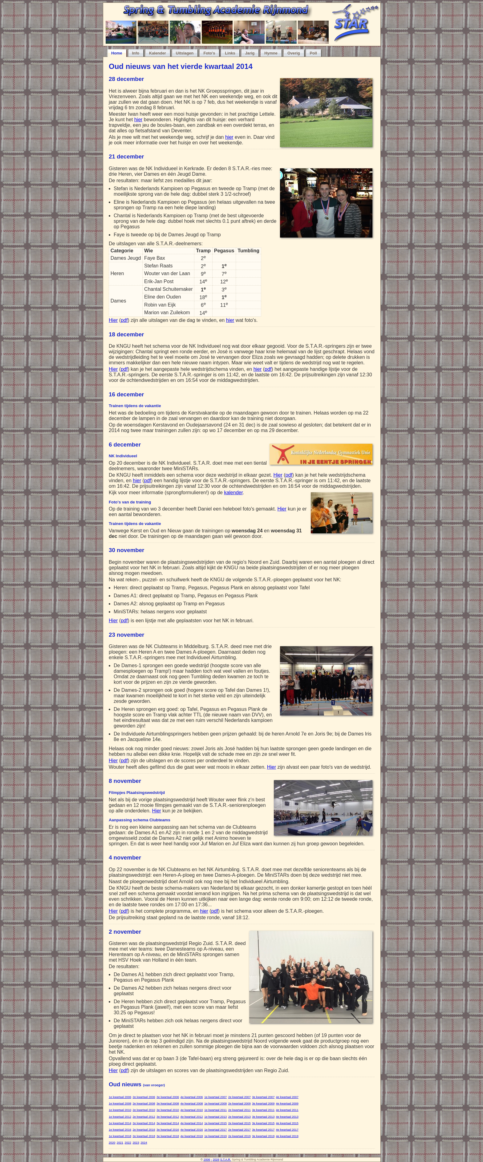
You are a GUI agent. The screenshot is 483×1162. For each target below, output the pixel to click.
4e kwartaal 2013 (287, 1116)
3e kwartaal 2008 (167, 1103)
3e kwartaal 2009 (263, 1103)
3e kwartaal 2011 (263, 1110)
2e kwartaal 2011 (239, 1110)
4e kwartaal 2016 (192, 1129)
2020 (112, 1142)
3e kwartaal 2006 (167, 1097)
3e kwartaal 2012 (167, 1116)
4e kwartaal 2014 (192, 1123)
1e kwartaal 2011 (215, 1110)
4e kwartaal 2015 (287, 1123)
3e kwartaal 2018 (167, 1136)
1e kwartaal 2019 (215, 1136)
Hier (113, 320)
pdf (124, 320)
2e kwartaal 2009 (239, 1103)
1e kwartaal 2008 (120, 1103)
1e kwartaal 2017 (215, 1129)
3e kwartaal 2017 (263, 1129)
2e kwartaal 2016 (144, 1129)
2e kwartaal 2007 (239, 1097)
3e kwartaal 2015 (263, 1123)
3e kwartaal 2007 (263, 1097)
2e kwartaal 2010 (144, 1110)
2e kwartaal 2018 (144, 1136)
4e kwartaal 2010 (192, 1110)
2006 (207, 1159)
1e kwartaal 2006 (120, 1097)
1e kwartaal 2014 (120, 1123)
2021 (120, 1142)
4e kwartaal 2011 (287, 1110)
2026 (216, 1159)
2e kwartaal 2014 (144, 1123)
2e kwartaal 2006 (144, 1097)
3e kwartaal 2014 (167, 1123)
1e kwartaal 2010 (120, 1110)
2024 (143, 1142)
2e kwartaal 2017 (239, 1129)
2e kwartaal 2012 (144, 1116)
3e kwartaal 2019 (263, 1136)
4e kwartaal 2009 (287, 1103)
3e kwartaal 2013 (263, 1116)
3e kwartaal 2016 (167, 1129)
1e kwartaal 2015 (215, 1123)
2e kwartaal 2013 (239, 1116)
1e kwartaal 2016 (120, 1129)
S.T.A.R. (225, 1159)
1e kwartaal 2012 (120, 1116)
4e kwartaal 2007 (287, 1097)
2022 (128, 1142)
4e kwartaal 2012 (192, 1116)
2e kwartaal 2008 (144, 1103)
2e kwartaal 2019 (239, 1136)
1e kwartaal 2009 (215, 1103)
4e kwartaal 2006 (192, 1097)
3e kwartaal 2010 (167, 1110)
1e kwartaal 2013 (215, 1116)
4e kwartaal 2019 (287, 1136)
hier (138, 119)
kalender (233, 492)
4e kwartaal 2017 (287, 1129)
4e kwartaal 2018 (192, 1136)
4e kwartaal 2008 (192, 1103)
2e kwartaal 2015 (239, 1123)
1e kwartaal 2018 (120, 1136)
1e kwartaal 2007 (215, 1097)
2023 (135, 1142)
